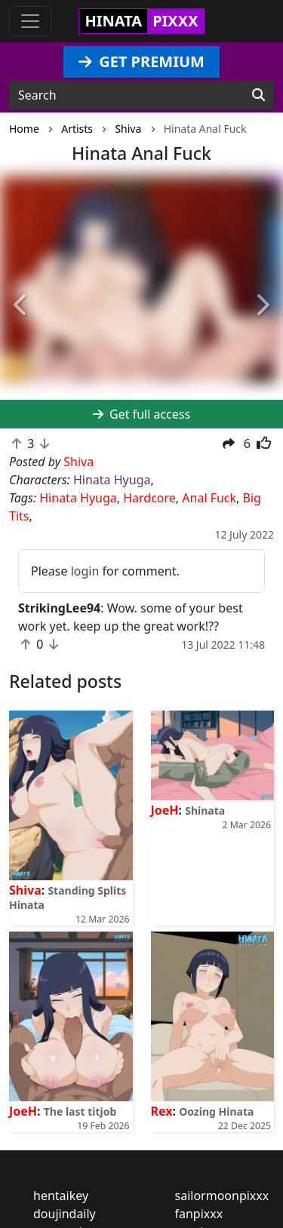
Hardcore (149, 498)
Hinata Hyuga (111, 479)
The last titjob (80, 1111)
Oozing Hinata (216, 1111)
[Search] (258, 95)
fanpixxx (199, 1213)
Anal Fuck (209, 498)
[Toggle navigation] (30, 21)
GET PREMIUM (141, 61)
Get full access (141, 414)
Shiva (25, 890)
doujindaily (64, 1213)
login (85, 571)
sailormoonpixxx (222, 1195)
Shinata (205, 810)
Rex (162, 1111)
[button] (21, 305)
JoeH (165, 810)
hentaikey (60, 1195)
